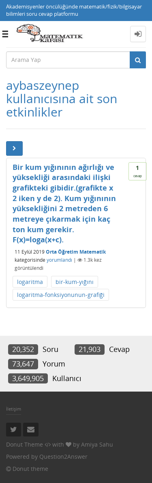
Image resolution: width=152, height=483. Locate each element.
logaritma (30, 282)
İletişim (13, 409)
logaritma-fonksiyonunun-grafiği (61, 295)
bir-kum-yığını (75, 282)
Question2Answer (63, 456)
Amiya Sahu (97, 444)
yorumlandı (59, 259)
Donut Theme (24, 444)
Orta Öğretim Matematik (76, 251)
